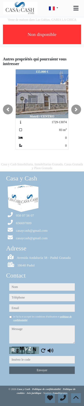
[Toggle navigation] (76, 8)
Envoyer (42, 370)
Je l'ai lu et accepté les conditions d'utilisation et (42, 318)
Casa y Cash (24, 389)
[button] (8, 109)
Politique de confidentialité (47, 389)
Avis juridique (34, 393)
